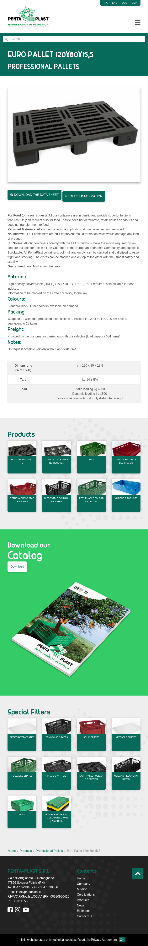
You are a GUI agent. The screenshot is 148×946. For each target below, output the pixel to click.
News (81, 905)
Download (17, 566)
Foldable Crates (21, 776)
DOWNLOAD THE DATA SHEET (34, 194)
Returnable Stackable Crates (126, 461)
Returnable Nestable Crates (22, 500)
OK (122, 939)
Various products (126, 498)
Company (83, 883)
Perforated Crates (22, 737)
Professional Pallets (22, 461)
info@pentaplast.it (28, 892)
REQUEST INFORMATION (83, 196)
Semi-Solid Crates (56, 737)
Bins (91, 459)
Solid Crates (91, 737)
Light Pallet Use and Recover (91, 777)
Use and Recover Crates (126, 777)
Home (12, 850)
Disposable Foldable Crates (56, 500)
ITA (106, 2)
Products (26, 850)
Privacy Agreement (104, 939)
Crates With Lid (56, 776)
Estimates (83, 910)
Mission (82, 889)
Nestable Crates (126, 737)
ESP (134, 2)
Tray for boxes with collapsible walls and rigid (57, 817)
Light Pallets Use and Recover (57, 461)
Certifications (86, 894)
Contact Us (84, 916)
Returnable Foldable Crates (91, 500)
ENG (115, 2)
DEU (124, 2)
